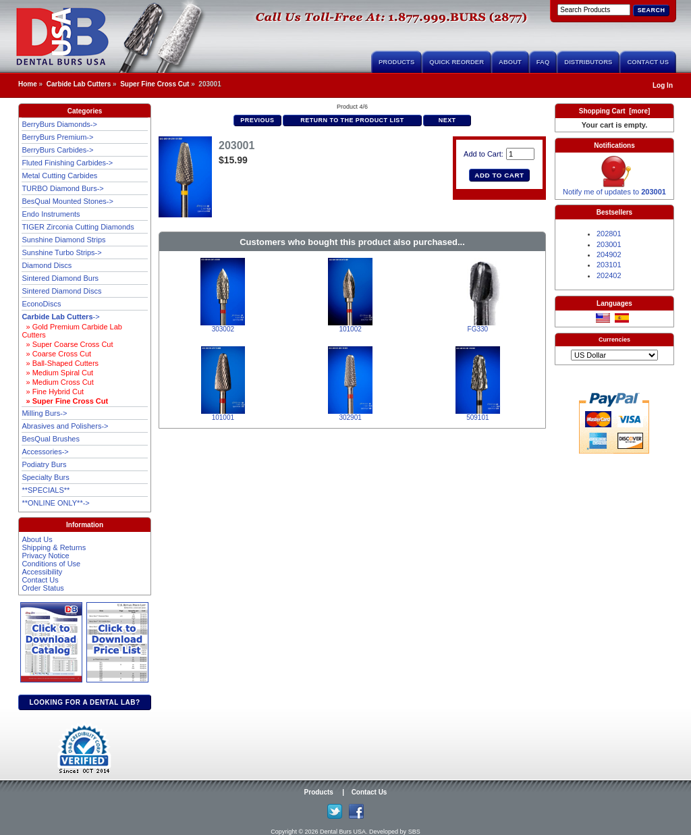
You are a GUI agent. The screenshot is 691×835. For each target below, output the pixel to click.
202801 (609, 234)
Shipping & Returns (54, 547)
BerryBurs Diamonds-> (59, 124)
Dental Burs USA (343, 831)
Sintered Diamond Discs (61, 291)
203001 (609, 244)
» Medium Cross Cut (57, 382)
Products (396, 61)
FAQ (543, 61)
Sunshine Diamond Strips (63, 240)
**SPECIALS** (46, 490)
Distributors (588, 61)
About (510, 61)
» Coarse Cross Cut (56, 354)
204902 (609, 254)
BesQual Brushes (51, 439)
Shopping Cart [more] (615, 111)
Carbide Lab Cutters (79, 84)
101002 (350, 329)
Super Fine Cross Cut (154, 84)
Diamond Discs (47, 265)
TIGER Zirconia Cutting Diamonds (78, 227)
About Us (37, 539)
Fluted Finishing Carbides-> (67, 163)
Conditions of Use (51, 564)
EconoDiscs (41, 304)
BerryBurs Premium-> (57, 137)
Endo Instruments (51, 214)
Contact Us (648, 61)
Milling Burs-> (44, 413)
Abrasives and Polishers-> (65, 426)
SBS (414, 831)
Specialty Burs (45, 477)
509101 (477, 417)
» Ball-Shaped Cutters (60, 363)
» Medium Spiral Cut (57, 373)
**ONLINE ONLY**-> (55, 503)
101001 (223, 417)
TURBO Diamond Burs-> (62, 188)
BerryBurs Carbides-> (57, 150)
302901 (350, 417)
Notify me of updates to (614, 188)
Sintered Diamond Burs (60, 278)
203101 (609, 265)
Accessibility (42, 572)
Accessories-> (45, 452)
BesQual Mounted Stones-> (67, 201)
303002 (223, 329)
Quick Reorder (456, 61)
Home (27, 84)
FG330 (478, 329)
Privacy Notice (45, 555)
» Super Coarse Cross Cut (67, 344)
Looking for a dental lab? (84, 702)
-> (60, 317)
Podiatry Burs (44, 464)
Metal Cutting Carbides (59, 175)
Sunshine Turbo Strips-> (61, 252)
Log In (663, 85)
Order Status (42, 588)
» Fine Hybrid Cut (53, 391)
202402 (609, 275)
